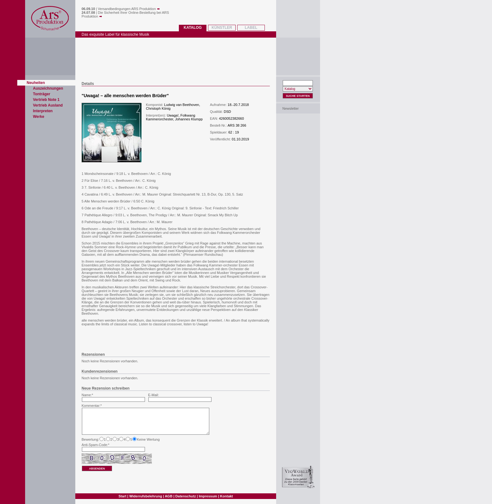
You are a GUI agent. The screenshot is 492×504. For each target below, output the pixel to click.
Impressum (208, 496)
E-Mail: (153, 395)
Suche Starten (298, 95)
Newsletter (290, 108)
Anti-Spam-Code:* (96, 445)
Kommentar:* (92, 405)
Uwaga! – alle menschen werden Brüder (125, 95)
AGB (168, 496)
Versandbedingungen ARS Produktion (129, 9)
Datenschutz (185, 496)
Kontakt (226, 496)
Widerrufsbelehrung (145, 496)
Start (122, 496)
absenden (97, 468)
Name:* (87, 395)
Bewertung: (90, 439)
